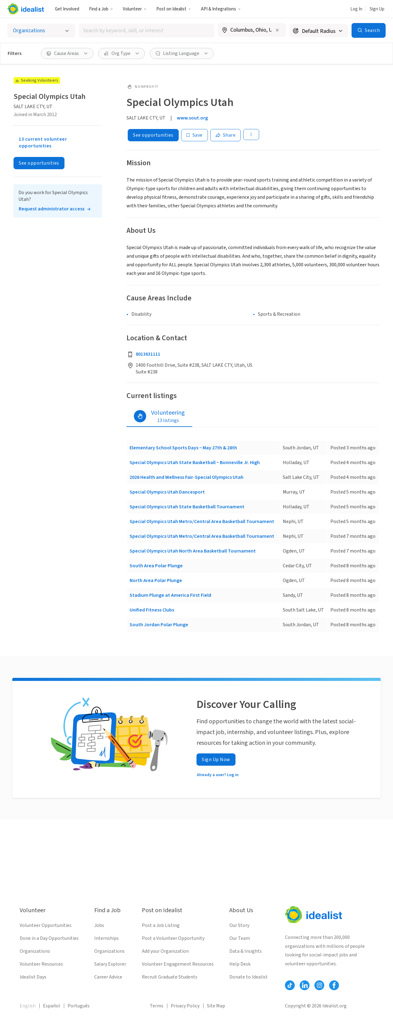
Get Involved (67, 9)
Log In (356, 9)
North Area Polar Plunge (156, 580)
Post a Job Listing (161, 925)
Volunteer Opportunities (46, 925)
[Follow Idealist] (290, 985)
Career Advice (108, 977)
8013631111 (148, 354)
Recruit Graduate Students (169, 977)
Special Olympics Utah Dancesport (167, 492)
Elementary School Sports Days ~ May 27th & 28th (183, 447)
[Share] (225, 135)
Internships (106, 938)
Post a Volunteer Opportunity (173, 938)
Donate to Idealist (248, 977)
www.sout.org (192, 117)
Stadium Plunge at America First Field (170, 595)
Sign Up (377, 9)
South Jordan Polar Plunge (159, 624)
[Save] (194, 135)
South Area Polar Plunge (156, 565)
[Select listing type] (41, 30)
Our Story (239, 925)
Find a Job (101, 9)
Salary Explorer (110, 964)
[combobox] (146, 30)
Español (51, 1005)
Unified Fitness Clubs (152, 610)
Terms (156, 1005)
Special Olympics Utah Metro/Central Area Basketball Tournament (202, 521)
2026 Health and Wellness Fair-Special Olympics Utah (186, 477)
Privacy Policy (185, 1005)
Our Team (239, 938)
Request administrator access (51, 208)
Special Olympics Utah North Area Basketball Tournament (193, 551)
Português (79, 1005)
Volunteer (134, 9)
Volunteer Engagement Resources (178, 964)
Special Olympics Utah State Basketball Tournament (187, 506)
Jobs (99, 925)
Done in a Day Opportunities (49, 938)
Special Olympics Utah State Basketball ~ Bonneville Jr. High (195, 462)
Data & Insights (245, 951)
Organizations (35, 951)
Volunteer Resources (41, 964)
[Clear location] (277, 30)
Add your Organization (165, 951)
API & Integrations (221, 9)
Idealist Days (33, 977)
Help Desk (240, 964)
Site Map (216, 1005)
